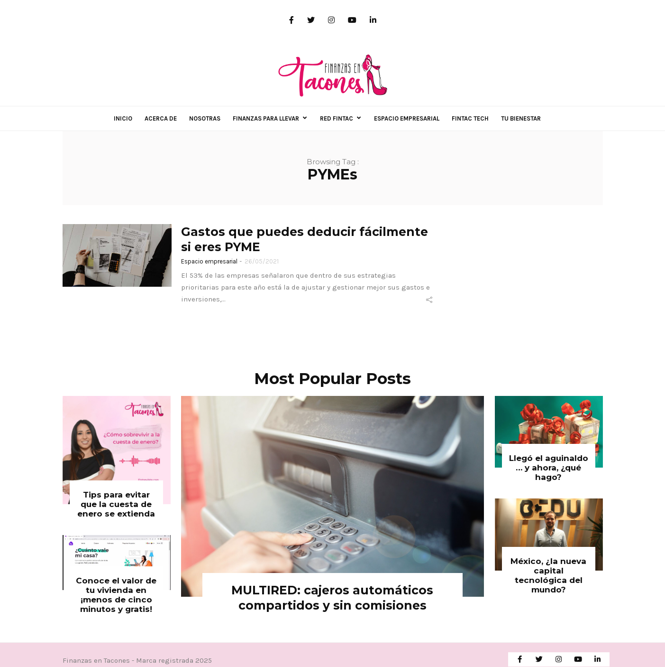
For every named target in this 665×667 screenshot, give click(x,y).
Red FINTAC (336, 118)
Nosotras (204, 118)
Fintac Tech (470, 118)
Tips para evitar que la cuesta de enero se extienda (116, 504)
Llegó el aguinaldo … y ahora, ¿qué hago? (548, 467)
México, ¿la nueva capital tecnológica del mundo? (548, 575)
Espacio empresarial (406, 118)
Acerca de (161, 118)
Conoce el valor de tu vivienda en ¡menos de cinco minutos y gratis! (116, 595)
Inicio (123, 118)
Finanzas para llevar (266, 118)
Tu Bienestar (521, 118)
